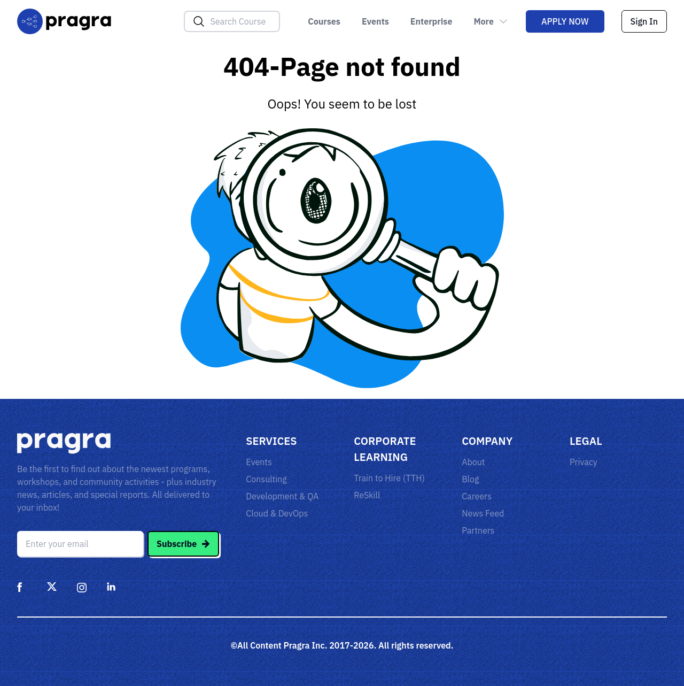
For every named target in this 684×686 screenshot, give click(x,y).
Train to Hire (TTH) (389, 478)
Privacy (583, 462)
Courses (324, 21)
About (473, 462)
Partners (478, 530)
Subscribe (183, 543)
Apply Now (565, 21)
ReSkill (367, 495)
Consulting (266, 479)
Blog (470, 479)
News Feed (483, 513)
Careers (477, 496)
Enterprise (431, 21)
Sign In (644, 21)
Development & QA (282, 496)
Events (375, 21)
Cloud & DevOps (277, 513)
